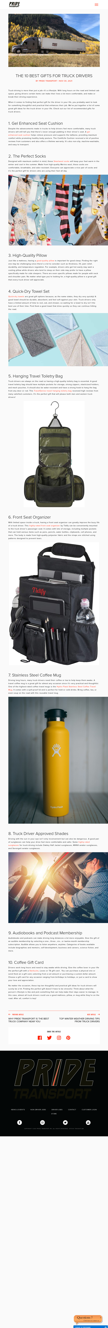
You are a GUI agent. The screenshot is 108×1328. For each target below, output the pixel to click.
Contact (72, 1110)
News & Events (18, 1110)
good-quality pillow (45, 261)
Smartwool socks (61, 161)
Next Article (77, 1018)
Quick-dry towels (16, 296)
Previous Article (31, 1018)
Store (54, 1114)
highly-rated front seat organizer (44, 526)
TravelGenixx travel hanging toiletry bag (53, 391)
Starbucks (34, 971)
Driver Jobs (57, 1110)
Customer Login (89, 1110)
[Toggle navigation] (96, 4)
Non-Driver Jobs (38, 1110)
